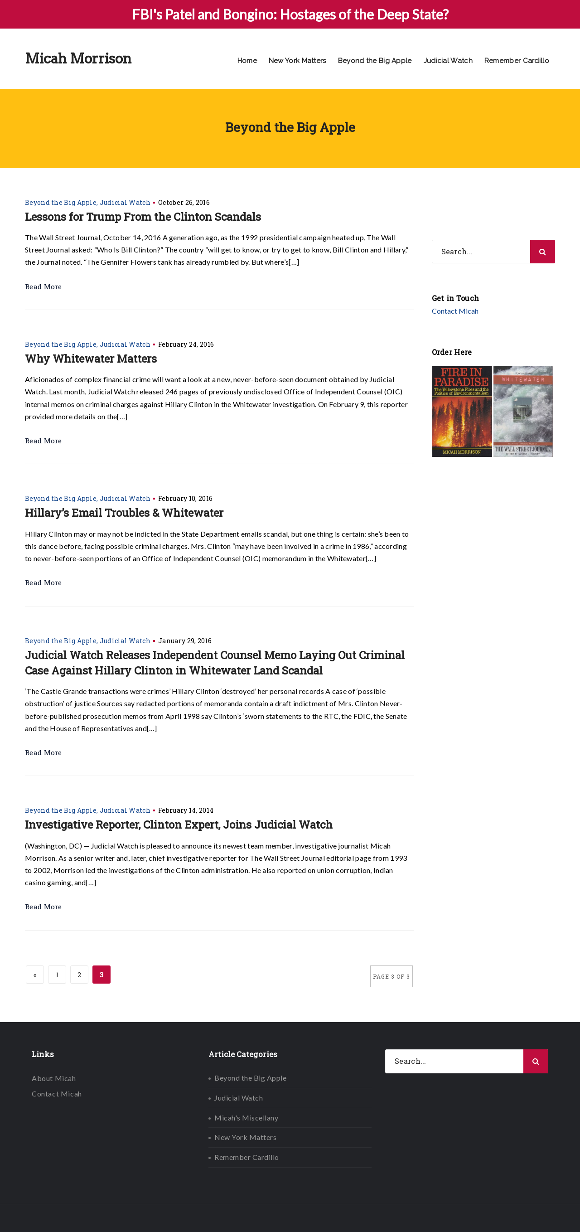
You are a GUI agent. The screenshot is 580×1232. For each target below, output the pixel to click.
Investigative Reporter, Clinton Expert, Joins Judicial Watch (179, 824)
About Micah (54, 1078)
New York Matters (297, 61)
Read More (43, 286)
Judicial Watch (448, 61)
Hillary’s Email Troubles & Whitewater (124, 512)
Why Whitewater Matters (91, 358)
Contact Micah (455, 310)
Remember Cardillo (516, 61)
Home (247, 61)
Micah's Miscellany (246, 1117)
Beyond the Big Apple (375, 61)
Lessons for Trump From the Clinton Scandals (143, 216)
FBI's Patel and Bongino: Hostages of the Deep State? (290, 14)
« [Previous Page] (35, 974)
